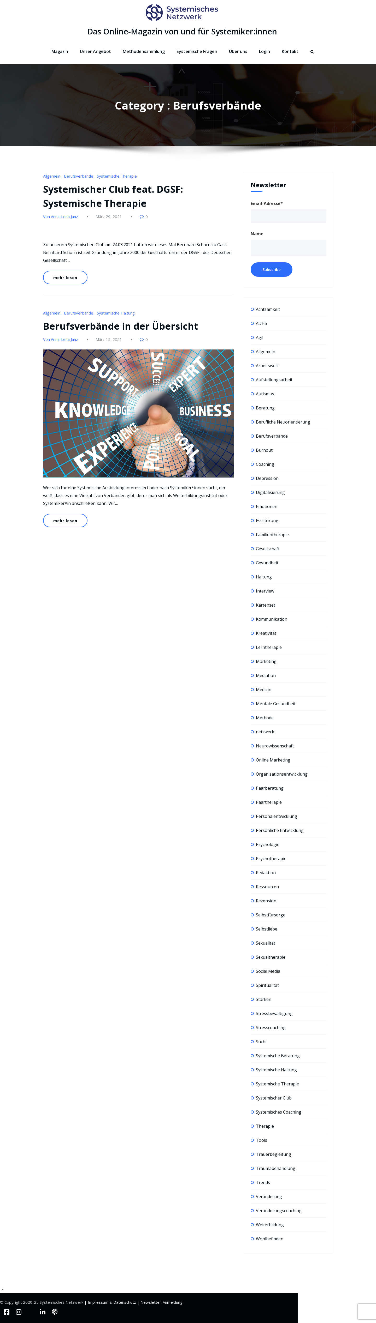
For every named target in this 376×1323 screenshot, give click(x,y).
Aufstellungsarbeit (274, 380)
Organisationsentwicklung (282, 774)
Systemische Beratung (278, 1056)
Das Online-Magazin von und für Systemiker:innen (182, 31)
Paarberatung (270, 788)
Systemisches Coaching (278, 1112)
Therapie (265, 1126)
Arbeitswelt (267, 365)
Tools (261, 1140)
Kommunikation (271, 619)
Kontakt (290, 51)
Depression (267, 478)
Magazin (59, 51)
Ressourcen (267, 887)
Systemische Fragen (197, 51)
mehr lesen (65, 277)
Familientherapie (272, 534)
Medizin (263, 689)
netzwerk (265, 732)
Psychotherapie (271, 858)
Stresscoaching (271, 1027)
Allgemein (51, 176)
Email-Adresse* (267, 203)
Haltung (264, 577)
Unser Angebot (95, 51)
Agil (259, 337)
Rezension (266, 901)
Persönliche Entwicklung (280, 830)
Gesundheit (267, 563)
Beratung (265, 408)
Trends (263, 1182)
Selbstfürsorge (270, 915)
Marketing (266, 661)
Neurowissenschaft (275, 746)
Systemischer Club (274, 1098)
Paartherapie (269, 802)
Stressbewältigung (274, 1013)
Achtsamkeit (268, 309)
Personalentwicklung (276, 816)
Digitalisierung (270, 492)
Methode (265, 718)
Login (264, 51)
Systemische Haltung (116, 313)
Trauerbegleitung (273, 1154)
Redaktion (266, 872)
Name (257, 234)
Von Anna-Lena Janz (60, 216)
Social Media (268, 971)
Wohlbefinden (269, 1239)
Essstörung (267, 520)
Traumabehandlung (275, 1168)
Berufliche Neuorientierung (283, 422)
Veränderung (269, 1196)
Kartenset (265, 605)
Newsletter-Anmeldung (161, 1302)
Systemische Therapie (117, 176)
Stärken (263, 999)
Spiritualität (267, 985)
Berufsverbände (78, 176)
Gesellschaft (268, 549)
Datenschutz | (126, 1302)
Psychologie (267, 844)
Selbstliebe (266, 929)
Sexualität (265, 943)
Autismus (265, 394)
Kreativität (266, 633)
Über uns (238, 51)
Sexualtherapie (270, 957)
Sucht (261, 1041)
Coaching (265, 464)
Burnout (264, 450)
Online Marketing (273, 760)
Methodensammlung (144, 51)
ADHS (261, 323)
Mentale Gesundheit (276, 703)
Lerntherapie (269, 647)
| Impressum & (98, 1302)
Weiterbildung (270, 1225)
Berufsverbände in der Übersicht (120, 326)
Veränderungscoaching (279, 1210)
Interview (265, 591)
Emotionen (266, 506)
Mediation (266, 675)
